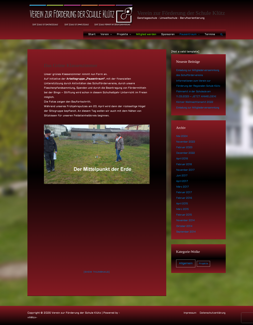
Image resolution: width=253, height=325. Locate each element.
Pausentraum (187, 34)
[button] (221, 34)
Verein (104, 34)
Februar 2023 (185, 162)
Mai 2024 (182, 150)
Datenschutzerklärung (211, 313)
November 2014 (186, 234)
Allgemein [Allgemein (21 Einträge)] (186, 276)
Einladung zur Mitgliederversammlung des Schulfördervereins (193, 75)
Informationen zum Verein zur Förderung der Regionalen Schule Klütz (197, 91)
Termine (210, 34)
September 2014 (186, 245)
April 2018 (182, 173)
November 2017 (186, 184)
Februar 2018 (185, 178)
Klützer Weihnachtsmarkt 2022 (196, 112)
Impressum (187, 313)
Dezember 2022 (186, 167)
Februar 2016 (185, 212)
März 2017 (183, 201)
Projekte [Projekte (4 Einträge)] (203, 277)
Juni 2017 (182, 189)
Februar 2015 (184, 228)
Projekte (122, 34)
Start (92, 34)
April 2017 (182, 195)
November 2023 (186, 156)
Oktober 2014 (185, 239)
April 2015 (182, 217)
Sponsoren (168, 34)
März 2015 (183, 223)
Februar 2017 (185, 206)
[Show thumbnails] (97, 272)
